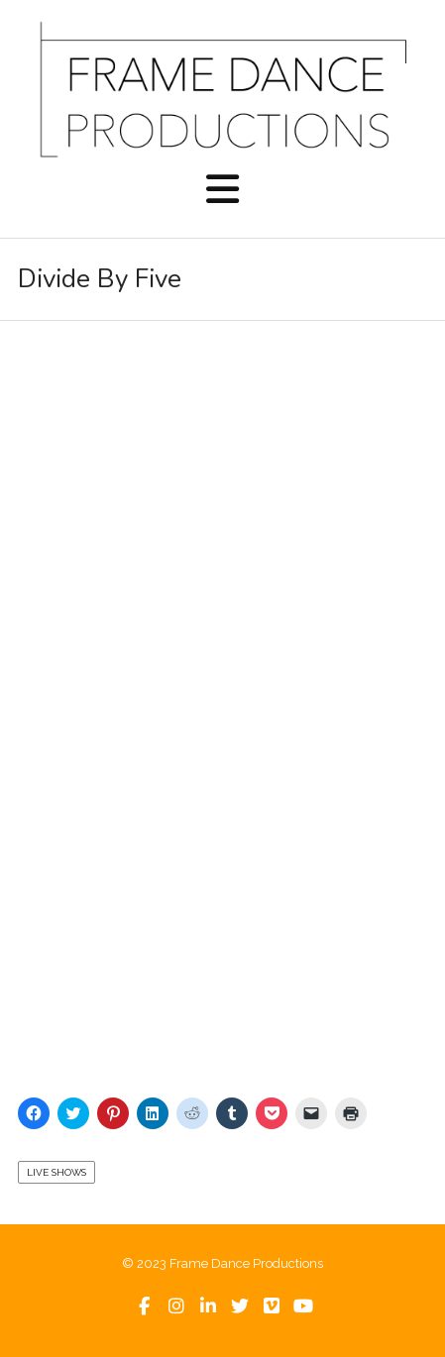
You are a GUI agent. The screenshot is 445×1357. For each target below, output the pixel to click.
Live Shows (56, 1172)
